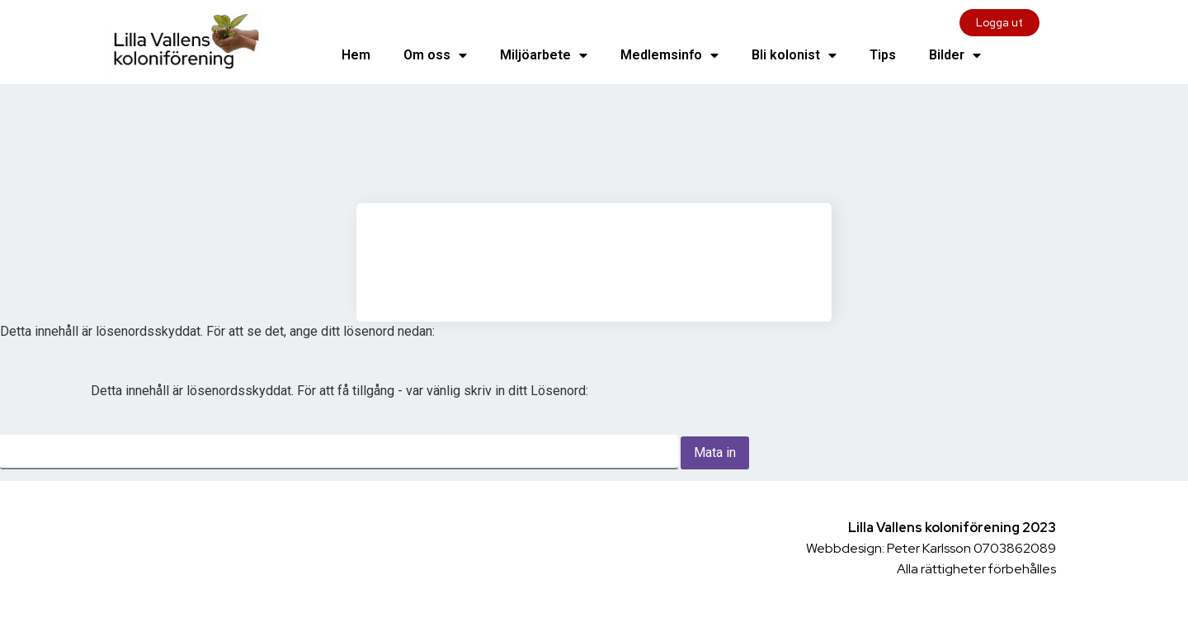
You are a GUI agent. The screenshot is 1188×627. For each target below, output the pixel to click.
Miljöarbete (543, 55)
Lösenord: (339, 426)
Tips (883, 55)
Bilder (955, 55)
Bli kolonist (794, 55)
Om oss (435, 55)
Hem (356, 55)
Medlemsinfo (669, 55)
